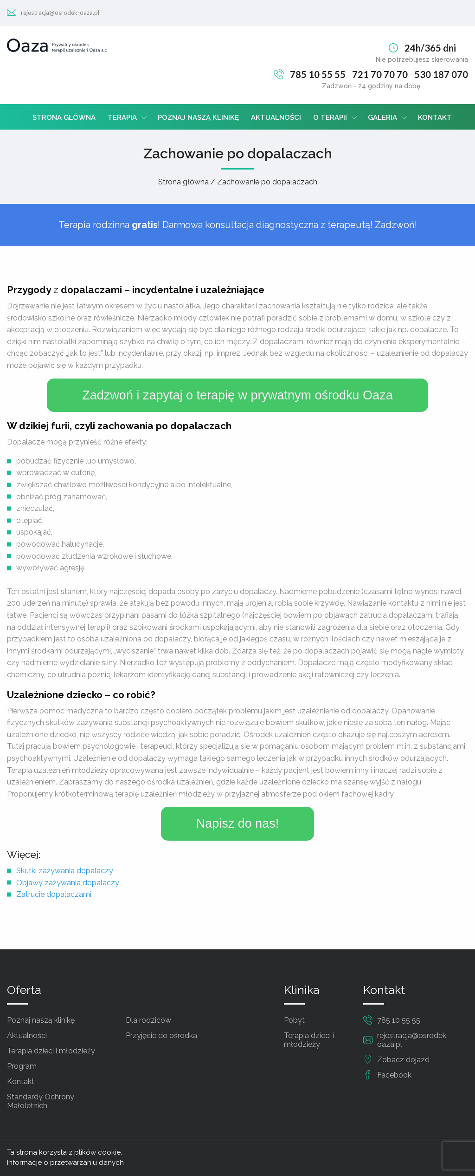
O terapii (330, 117)
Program (22, 1066)
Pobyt (294, 1020)
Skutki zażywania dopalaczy (64, 870)
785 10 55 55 (318, 74)
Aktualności (276, 117)
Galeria (382, 117)
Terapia (122, 117)
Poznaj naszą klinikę (198, 117)
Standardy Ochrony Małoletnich (40, 1101)
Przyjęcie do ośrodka (161, 1035)
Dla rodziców (148, 1020)
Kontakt (435, 117)
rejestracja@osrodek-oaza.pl (60, 12)
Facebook (394, 1075)
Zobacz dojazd (403, 1059)
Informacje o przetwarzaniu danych (65, 1162)
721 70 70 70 (380, 74)
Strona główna (64, 117)
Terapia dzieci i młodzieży (51, 1050)
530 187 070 (441, 74)
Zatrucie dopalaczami (53, 894)
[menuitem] (64, 117)
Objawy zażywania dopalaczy (67, 882)
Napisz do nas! (237, 823)
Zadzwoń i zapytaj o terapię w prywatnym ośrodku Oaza (237, 395)
